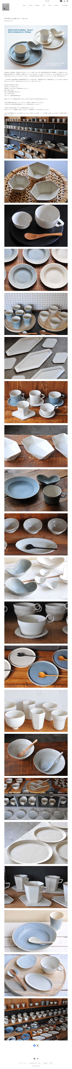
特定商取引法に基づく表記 (34, 1063)
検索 (61, 1)
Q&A (44, 5)
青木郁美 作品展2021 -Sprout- (16, 18)
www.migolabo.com (15, 95)
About (30, 5)
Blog (50, 5)
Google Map (65, 5)
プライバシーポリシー (22, 1063)
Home (24, 5)
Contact (56, 5)
